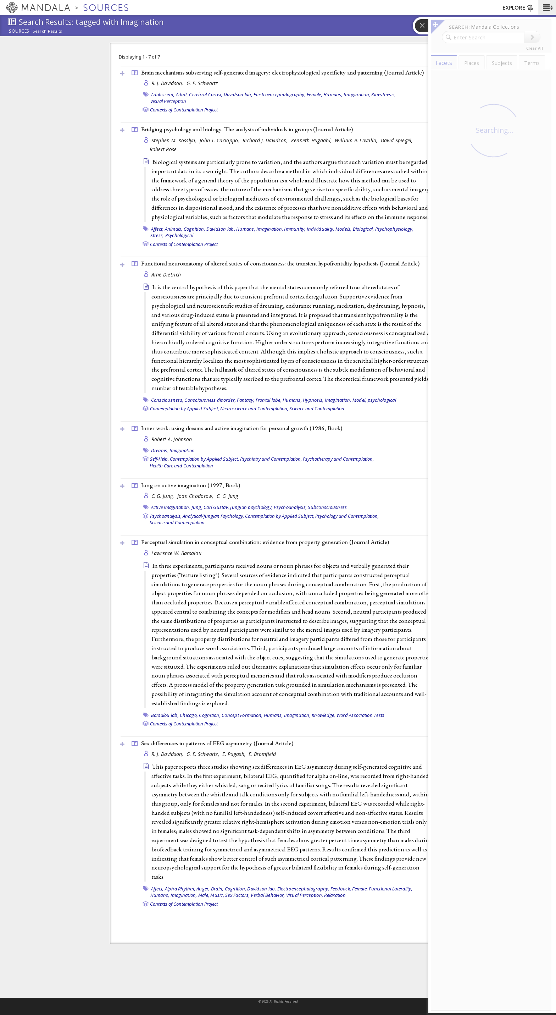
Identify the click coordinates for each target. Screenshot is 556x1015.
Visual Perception (168, 101)
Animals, (174, 229)
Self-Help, (159, 459)
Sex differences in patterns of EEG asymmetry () (217, 743)
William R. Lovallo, (357, 140)
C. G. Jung (227, 496)
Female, (314, 94)
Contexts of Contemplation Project (184, 109)
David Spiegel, (397, 140)
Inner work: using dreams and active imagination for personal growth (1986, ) (241, 428)
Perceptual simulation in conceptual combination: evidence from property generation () (265, 542)
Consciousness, (167, 400)
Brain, (217, 888)
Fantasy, (245, 400)
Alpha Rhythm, (180, 888)
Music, (217, 895)
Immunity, (294, 229)
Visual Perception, (304, 895)
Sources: (20, 31)
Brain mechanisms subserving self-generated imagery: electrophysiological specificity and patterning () (282, 72)
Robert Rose (163, 149)
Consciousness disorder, (210, 400)
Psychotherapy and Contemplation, (338, 459)
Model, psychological (374, 400)
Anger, (203, 888)
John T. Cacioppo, (220, 140)
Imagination (182, 450)
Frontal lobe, (269, 400)
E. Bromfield (262, 754)
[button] (547, 7)
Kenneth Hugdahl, (312, 140)
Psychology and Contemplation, (347, 516)
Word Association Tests (361, 715)
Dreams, (159, 450)
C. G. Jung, (163, 496)
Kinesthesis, (383, 94)
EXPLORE (518, 8)
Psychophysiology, (394, 229)
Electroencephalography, (280, 94)
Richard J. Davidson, (266, 140)
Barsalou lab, (165, 715)
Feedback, (340, 888)
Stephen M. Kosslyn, (174, 140)
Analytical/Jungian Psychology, (213, 516)
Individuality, (320, 229)
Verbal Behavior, (268, 895)
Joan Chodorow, (196, 496)
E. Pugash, (234, 754)
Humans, (333, 94)
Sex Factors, (237, 895)
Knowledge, (323, 715)
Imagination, (357, 94)
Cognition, (194, 229)
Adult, (182, 94)
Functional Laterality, (390, 888)
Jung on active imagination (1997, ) (190, 485)
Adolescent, (163, 94)
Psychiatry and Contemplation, (271, 459)
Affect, (157, 229)
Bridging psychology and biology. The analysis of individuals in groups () (247, 129)
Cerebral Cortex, (205, 94)
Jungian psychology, (251, 507)
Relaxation (335, 895)
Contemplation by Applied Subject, (184, 408)
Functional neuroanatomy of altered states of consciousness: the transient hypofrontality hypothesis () (280, 263)
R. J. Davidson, (168, 83)
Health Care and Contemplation (181, 465)
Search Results (47, 31)
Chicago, (189, 715)
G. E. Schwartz (202, 83)
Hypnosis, (313, 400)
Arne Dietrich (166, 274)
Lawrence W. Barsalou (176, 553)
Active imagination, (170, 507)
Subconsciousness (327, 507)
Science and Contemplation (316, 408)
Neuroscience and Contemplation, (254, 408)
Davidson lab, (238, 94)
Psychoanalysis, (290, 507)
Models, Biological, (354, 229)
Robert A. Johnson (171, 439)
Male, (203, 895)
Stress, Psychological (171, 235)
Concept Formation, (242, 715)
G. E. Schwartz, (204, 754)
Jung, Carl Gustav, (210, 507)
